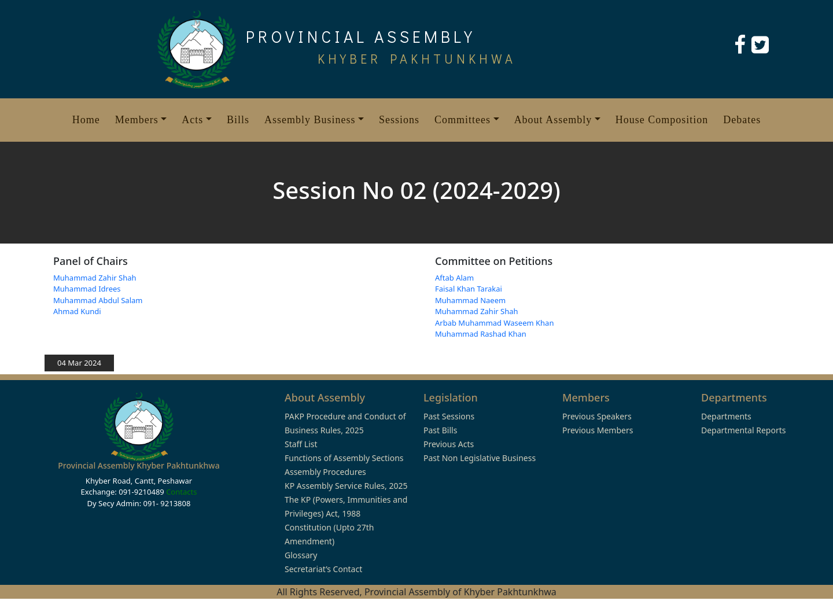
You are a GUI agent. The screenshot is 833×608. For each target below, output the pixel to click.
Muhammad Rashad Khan (480, 334)
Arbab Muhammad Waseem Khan (494, 323)
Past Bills (440, 430)
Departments (726, 416)
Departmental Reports (743, 430)
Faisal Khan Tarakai (468, 288)
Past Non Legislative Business (479, 457)
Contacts (181, 492)
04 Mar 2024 (79, 363)
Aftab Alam (454, 277)
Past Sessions (448, 416)
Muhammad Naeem (470, 300)
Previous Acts (448, 444)
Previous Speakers (597, 416)
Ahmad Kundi (77, 311)
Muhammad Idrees (87, 288)
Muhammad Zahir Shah (95, 277)
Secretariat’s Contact (323, 568)
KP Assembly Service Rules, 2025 (346, 485)
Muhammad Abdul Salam (97, 300)
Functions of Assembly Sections (344, 457)
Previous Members (597, 430)
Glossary (301, 555)
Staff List (301, 444)
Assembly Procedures (325, 471)
